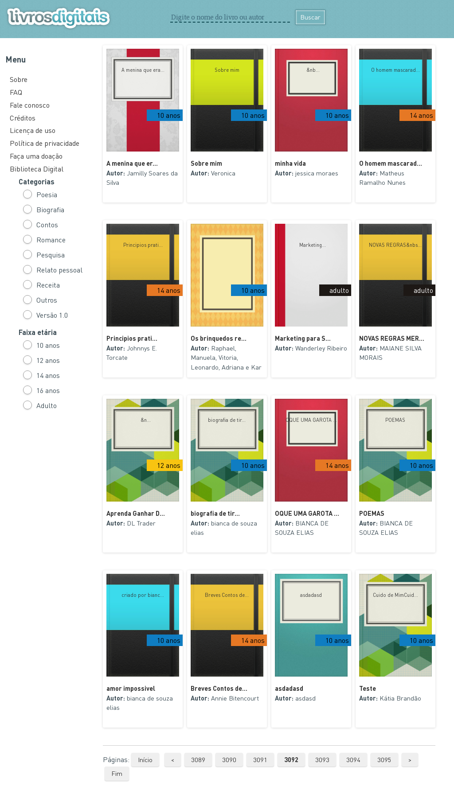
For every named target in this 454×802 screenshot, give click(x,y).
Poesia (46, 194)
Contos (47, 224)
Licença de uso (32, 130)
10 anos (48, 345)
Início (145, 759)
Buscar (310, 17)
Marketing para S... (303, 338)
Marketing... (311, 245)
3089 (198, 759)
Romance (51, 239)
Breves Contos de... (227, 595)
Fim (116, 773)
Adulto (46, 405)
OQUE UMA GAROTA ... (311, 420)
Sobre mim (227, 70)
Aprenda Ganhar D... (135, 513)
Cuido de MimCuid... (395, 595)
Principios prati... (143, 245)
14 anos (48, 375)
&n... (143, 420)
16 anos (48, 390)
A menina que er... (132, 163)
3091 (260, 759)
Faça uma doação (36, 155)
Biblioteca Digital (36, 168)
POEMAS (395, 420)
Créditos (22, 117)
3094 (353, 759)
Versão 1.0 (52, 314)
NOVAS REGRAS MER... (391, 338)
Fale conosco (30, 104)
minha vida (290, 163)
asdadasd (311, 595)
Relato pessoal (59, 269)
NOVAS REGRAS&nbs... (395, 245)
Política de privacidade (44, 143)
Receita (48, 284)
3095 (384, 759)
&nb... (311, 70)
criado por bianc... (142, 595)
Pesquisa (50, 254)
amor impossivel (130, 688)
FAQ (16, 92)
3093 (322, 759)
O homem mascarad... (395, 70)
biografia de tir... (227, 420)
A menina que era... (142, 70)
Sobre (18, 79)
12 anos (48, 360)
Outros (46, 299)
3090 (229, 759)
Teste (367, 688)
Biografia (50, 209)
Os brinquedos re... (219, 338)
